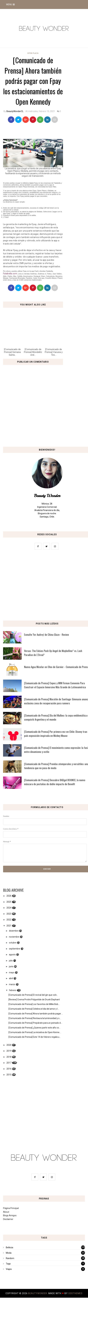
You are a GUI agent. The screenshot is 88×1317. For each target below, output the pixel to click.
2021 (8, 925)
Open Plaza (33, 53)
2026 (8, 896)
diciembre (14, 931)
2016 (8, 1069)
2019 (8, 1051)
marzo (12, 984)
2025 (8, 902)
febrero (12, 990)
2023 (8, 914)
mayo (12, 972)
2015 (8, 1074)
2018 (8, 1057)
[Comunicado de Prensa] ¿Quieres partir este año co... (34, 1027)
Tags (8, 1263)
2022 (8, 919)
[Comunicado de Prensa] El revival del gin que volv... (33, 995)
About (6, 1212)
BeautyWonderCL (14, 111)
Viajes (9, 1269)
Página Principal (11, 1208)
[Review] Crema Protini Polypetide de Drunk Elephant (34, 999)
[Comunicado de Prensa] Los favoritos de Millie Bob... (34, 1004)
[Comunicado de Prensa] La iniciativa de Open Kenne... (34, 1032)
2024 (8, 907)
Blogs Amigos (10, 1215)
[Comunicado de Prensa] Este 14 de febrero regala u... (34, 1037)
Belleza (9, 1247)
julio (11, 960)
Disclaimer (8, 1219)
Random (10, 1258)
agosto (12, 954)
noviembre (14, 937)
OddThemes (75, 1293)
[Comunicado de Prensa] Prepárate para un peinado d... (35, 1023)
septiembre (14, 948)
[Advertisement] (44, 586)
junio (11, 966)
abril (11, 978)
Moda (8, 1253)
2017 (8, 1063)
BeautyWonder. (38, 1293)
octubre (13, 942)
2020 (8, 1045)
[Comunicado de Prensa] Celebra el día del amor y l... (33, 1009)
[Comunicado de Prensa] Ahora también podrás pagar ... (35, 1013)
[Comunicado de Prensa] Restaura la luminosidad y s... (34, 1018)
